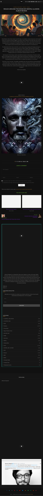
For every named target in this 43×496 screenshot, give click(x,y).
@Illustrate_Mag (16, 463)
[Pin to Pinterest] (19, 161)
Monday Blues (22, 343)
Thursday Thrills (22, 360)
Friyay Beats (22, 328)
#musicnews (15, 466)
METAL (22, 340)
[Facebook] (25, 1)
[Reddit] (38, 1)
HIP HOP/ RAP (22, 333)
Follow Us (5, 287)
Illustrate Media (30, 494)
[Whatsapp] (37, 1)
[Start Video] (21, 82)
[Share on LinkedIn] (20, 161)
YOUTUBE (31, 96)
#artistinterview (8, 466)
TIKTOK (23, 96)
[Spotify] (36, 1)
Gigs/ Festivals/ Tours (22, 331)
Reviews (22, 352)
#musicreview (34, 465)
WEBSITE (27, 96)
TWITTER (16, 96)
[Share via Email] (27, 161)
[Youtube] (31, 1)
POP (22, 350)
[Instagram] (12, 490)
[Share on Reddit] (21, 161)
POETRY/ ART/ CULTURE (22, 348)
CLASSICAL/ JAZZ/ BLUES (22, 318)
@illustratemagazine (5, 380)
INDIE (22, 335)
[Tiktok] (35, 490)
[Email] (33, 1)
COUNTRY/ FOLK (22, 321)
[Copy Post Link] (25, 161)
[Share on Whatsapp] (22, 161)
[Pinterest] (29, 1)
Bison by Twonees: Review (11, 209)
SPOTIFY (20, 96)
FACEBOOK (12, 96)
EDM (22, 323)
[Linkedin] (30, 1)
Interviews (22, 338)
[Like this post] (15, 161)
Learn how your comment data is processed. (24, 189)
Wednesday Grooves (22, 365)
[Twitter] (26, 1)
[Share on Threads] (26, 161)
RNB (22, 355)
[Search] (41, 1)
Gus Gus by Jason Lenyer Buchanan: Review (31, 209)
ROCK (22, 357)
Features (22, 326)
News (22, 345)
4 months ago (22, 463)
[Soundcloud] (34, 1)
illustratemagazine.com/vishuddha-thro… (25, 468)
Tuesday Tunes (22, 362)
